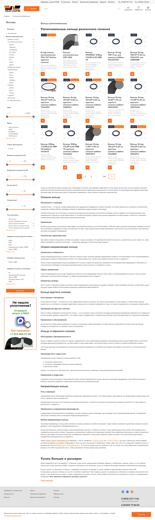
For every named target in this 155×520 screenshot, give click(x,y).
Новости (75, 2)
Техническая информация (89, 2)
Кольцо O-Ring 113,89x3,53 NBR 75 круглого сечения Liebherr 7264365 (71, 149)
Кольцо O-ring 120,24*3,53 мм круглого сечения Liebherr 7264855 (116, 149)
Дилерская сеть (9, 494)
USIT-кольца (11, 98)
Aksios (11, 75)
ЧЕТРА (11, 62)
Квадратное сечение (14, 67)
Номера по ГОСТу (13, 39)
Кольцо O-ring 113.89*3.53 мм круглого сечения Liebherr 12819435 (138, 102)
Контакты (111, 2)
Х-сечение (11, 95)
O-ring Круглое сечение (15, 42)
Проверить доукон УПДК (50, 2)
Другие (11, 65)
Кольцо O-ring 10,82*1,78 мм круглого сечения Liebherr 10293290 (116, 102)
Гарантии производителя (37, 497)
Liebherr (11, 57)
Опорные (10, 85)
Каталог (32, 8)
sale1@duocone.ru (60, 445)
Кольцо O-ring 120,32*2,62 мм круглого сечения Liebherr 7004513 (138, 149)
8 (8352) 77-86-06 (142, 2)
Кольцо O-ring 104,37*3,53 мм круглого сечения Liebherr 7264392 (49, 102)
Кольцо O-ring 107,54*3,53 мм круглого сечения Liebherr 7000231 (71, 102)
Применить (20, 290)
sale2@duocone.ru (74, 445)
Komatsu (11, 55)
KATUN (11, 45)
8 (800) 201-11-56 (125, 2)
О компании (65, 2)
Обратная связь (58, 494)
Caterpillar (12, 47)
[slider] (7, 116)
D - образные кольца (14, 100)
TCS (10, 60)
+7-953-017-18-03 (112, 440)
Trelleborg (12, 80)
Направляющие (12, 70)
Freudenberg (13, 50)
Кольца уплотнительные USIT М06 (70, 55)
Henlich (11, 77)
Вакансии (7, 497)
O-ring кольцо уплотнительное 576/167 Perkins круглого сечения (48, 57)
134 (104, 176)
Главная (6, 16)
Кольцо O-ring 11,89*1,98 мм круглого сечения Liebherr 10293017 (93, 149)
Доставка (56, 497)
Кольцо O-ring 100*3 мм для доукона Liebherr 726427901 (116, 56)
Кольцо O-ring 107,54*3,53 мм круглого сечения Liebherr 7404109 (93, 102)
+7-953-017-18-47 (97, 440)
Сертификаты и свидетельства (13, 490)
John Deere (12, 52)
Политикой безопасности (13, 515)
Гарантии (103, 2)
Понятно (141, 514)
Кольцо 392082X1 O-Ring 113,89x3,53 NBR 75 (94, 56)
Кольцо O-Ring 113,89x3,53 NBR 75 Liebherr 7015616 (49, 148)
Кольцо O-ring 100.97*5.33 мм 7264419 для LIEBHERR (137, 56)
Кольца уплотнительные (14, 36)
